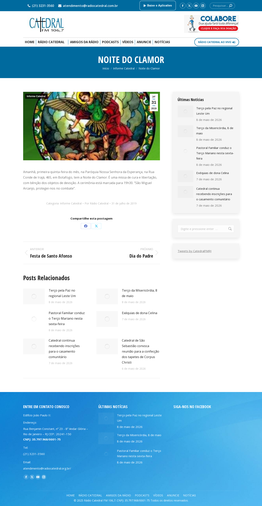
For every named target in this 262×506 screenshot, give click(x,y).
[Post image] (34, 296)
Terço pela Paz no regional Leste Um (62, 293)
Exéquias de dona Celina (139, 313)
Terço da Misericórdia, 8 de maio (139, 293)
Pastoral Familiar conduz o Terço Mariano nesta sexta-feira (67, 318)
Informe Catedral (36, 96)
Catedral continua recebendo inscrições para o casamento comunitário (64, 348)
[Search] (222, 6)
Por (97, 203)
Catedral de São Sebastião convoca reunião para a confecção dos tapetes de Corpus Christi (140, 351)
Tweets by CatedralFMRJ (194, 251)
